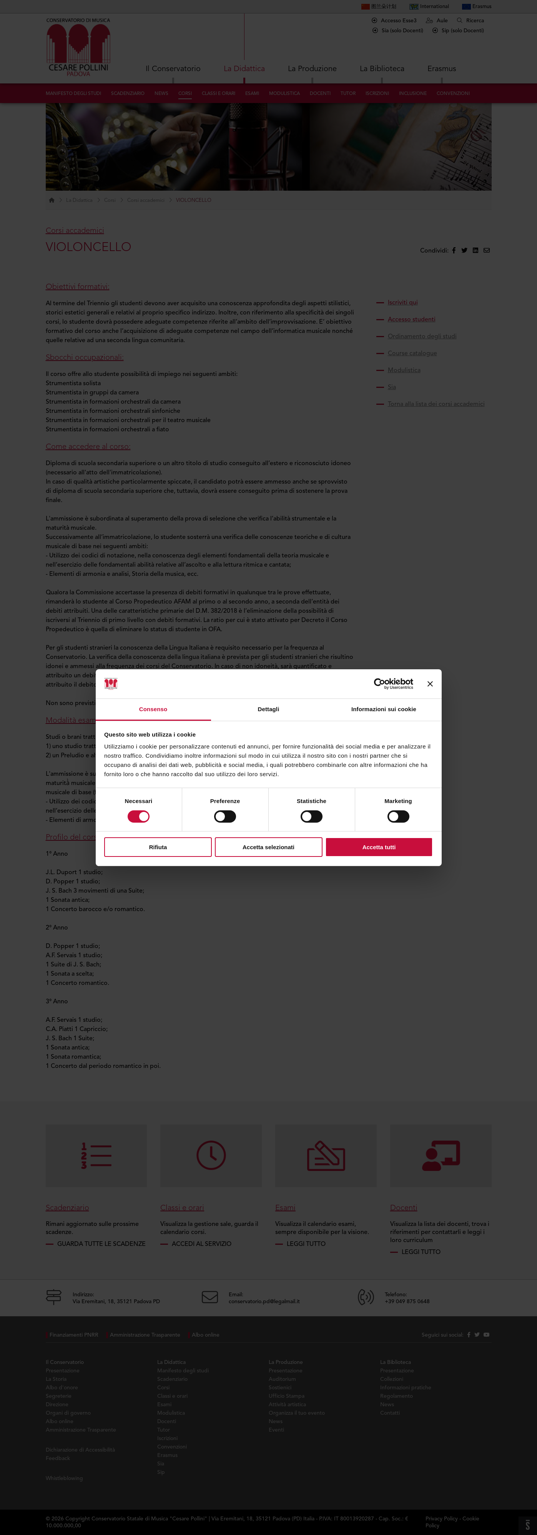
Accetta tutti (379, 847)
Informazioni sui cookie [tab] (383, 709)
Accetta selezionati (268, 847)
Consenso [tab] (153, 709)
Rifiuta (158, 847)
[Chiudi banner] (430, 684)
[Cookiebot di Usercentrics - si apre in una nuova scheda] (379, 684)
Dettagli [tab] (268, 709)
